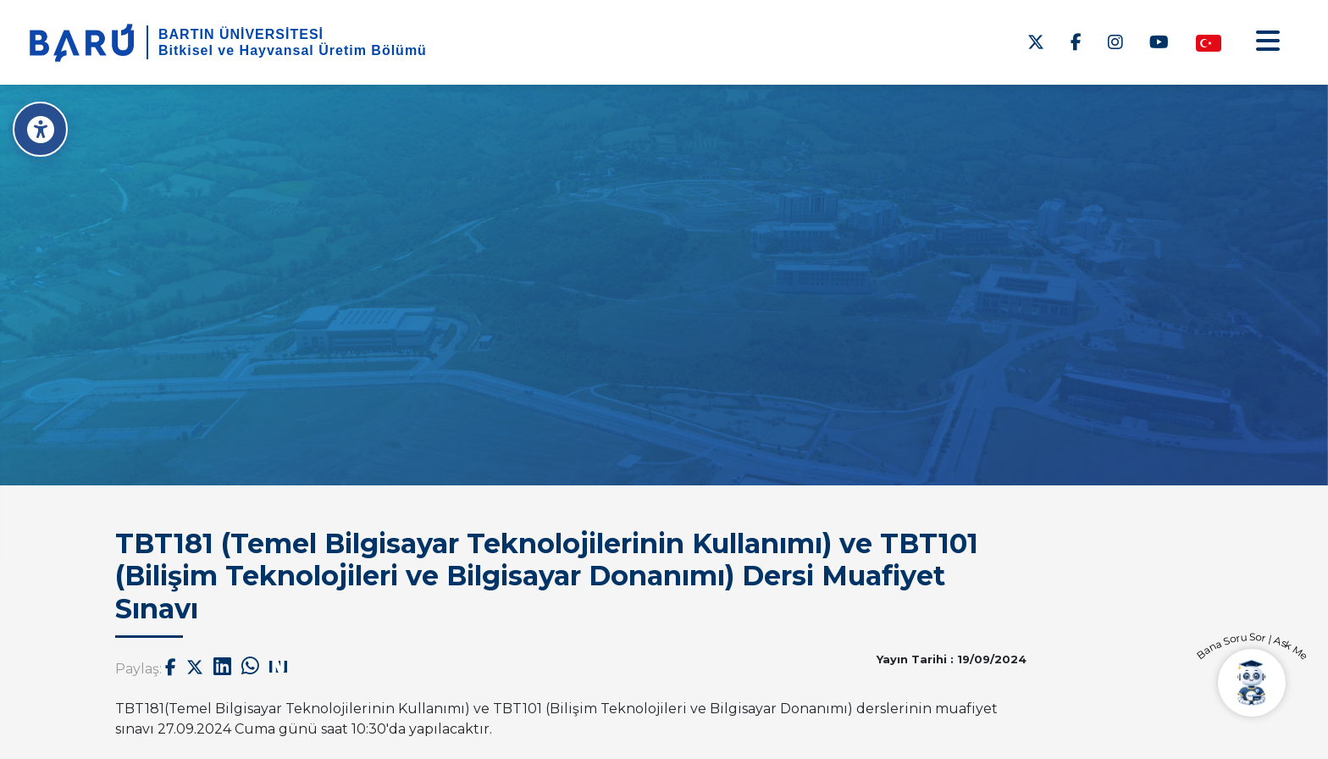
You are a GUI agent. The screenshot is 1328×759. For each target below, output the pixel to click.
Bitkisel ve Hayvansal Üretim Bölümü (292, 50)
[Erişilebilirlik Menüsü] (40, 129)
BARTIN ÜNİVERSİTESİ (241, 34)
